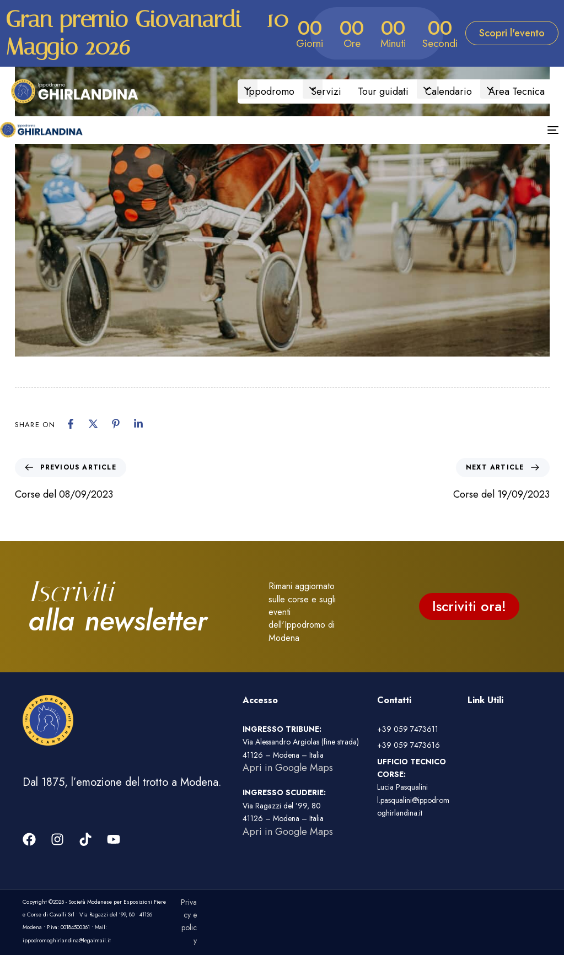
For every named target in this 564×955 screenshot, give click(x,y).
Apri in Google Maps (288, 767)
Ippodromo (270, 91)
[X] (93, 424)
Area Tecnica (516, 91)
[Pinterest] (116, 424)
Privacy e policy (189, 921)
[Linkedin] (138, 424)
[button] (247, 89)
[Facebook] (71, 424)
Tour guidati (383, 91)
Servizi (326, 91)
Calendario (448, 91)
